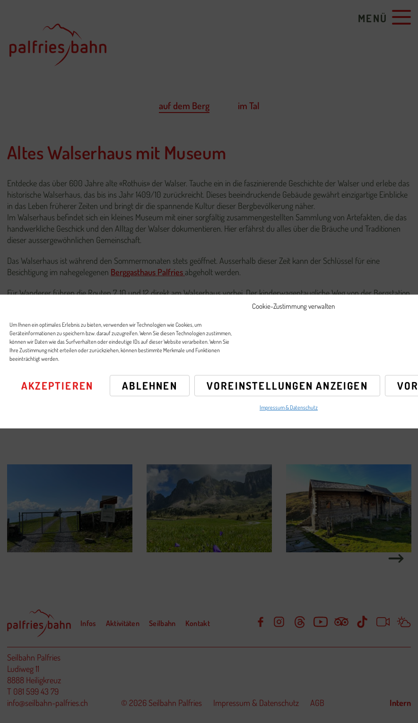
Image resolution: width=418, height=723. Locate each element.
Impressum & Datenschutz (289, 407)
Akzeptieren (57, 385)
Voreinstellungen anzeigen (287, 385)
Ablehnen (149, 385)
